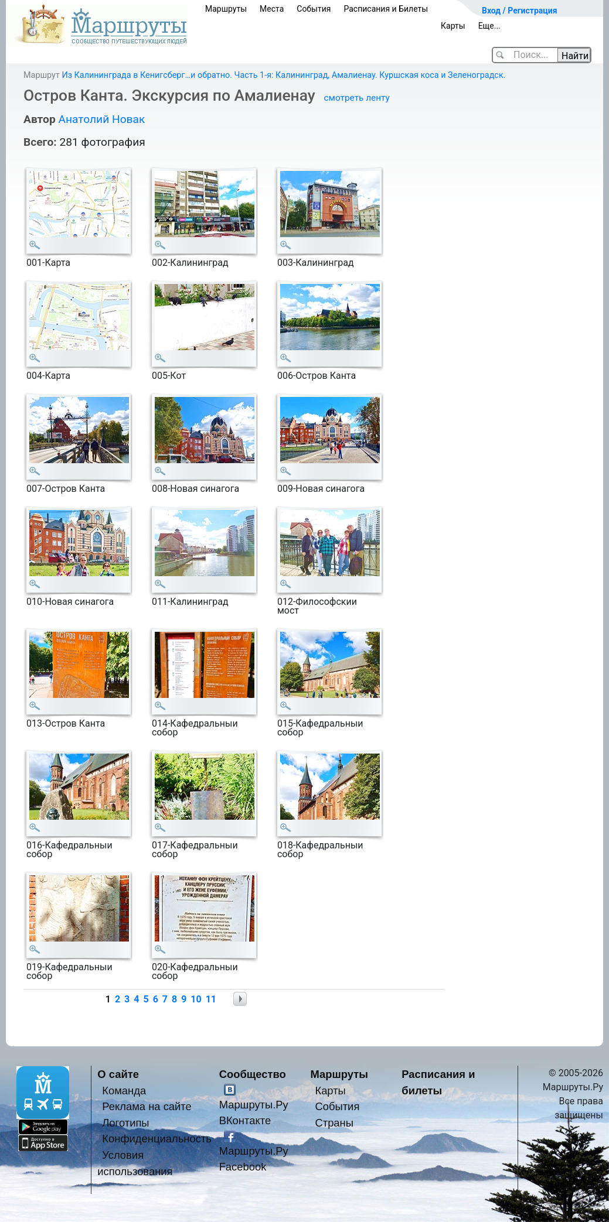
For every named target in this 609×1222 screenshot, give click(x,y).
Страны (334, 1123)
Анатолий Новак (101, 119)
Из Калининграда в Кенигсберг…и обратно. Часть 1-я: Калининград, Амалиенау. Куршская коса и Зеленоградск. (283, 75)
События (314, 8)
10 (195, 999)
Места (272, 8)
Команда (124, 1090)
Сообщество (252, 1074)
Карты (453, 25)
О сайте (118, 1074)
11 (211, 999)
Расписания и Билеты (385, 8)
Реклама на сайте (147, 1106)
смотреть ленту (357, 98)
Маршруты (226, 8)
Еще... (489, 25)
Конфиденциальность (157, 1138)
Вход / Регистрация (519, 10)
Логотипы (125, 1123)
